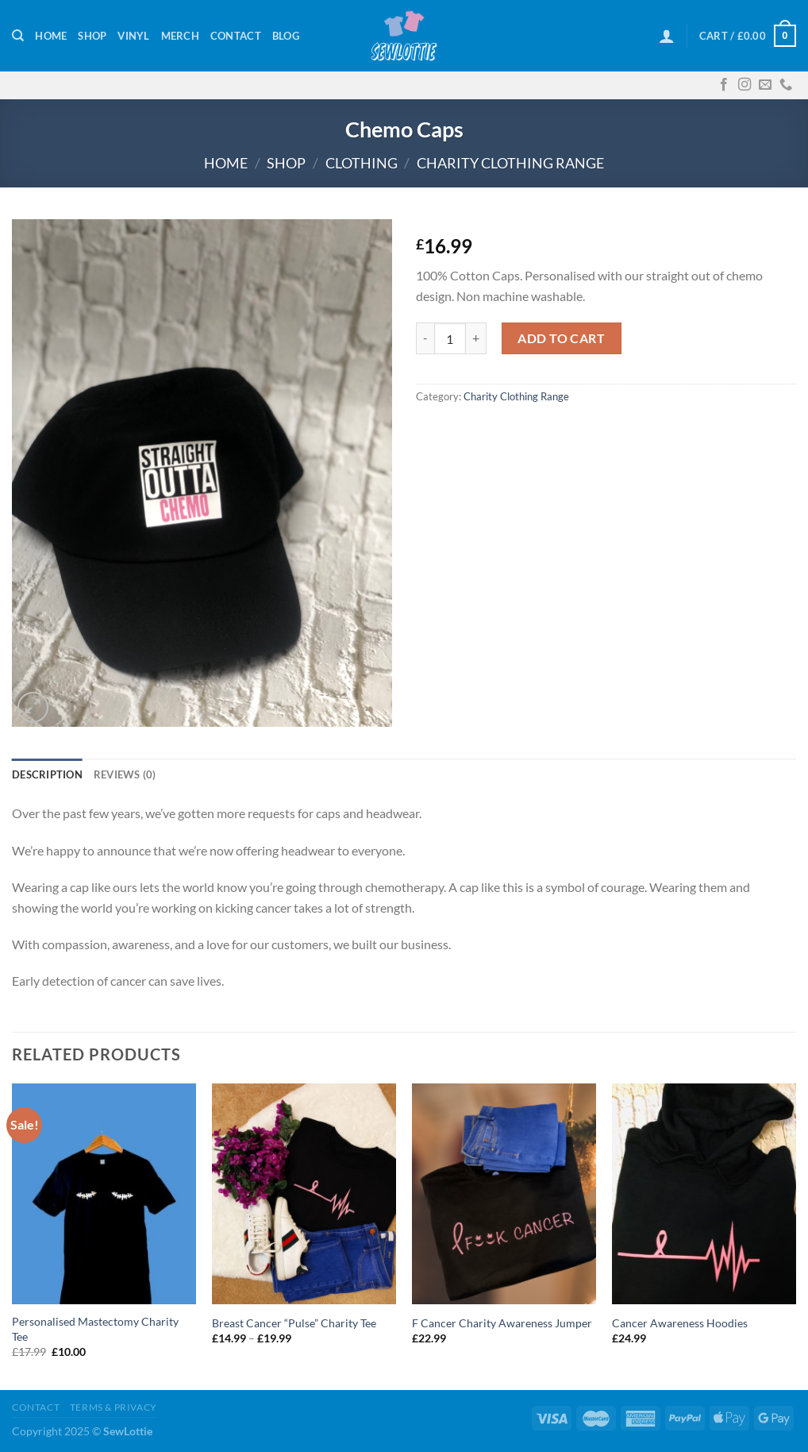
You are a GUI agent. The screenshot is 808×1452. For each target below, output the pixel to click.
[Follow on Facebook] (724, 85)
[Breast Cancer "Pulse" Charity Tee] (304, 1194)
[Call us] (785, 85)
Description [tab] (47, 774)
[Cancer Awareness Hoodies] (704, 1194)
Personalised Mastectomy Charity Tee (95, 1329)
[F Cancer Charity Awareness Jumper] (504, 1194)
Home (51, 35)
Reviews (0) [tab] (125, 774)
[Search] (18, 36)
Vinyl (133, 35)
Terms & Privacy (113, 1407)
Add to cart (561, 338)
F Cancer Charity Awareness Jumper (502, 1323)
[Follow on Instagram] (744, 85)
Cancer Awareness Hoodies (680, 1323)
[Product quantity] (450, 338)
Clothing (361, 163)
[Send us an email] (765, 85)
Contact (235, 35)
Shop (92, 35)
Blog (285, 35)
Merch (180, 35)
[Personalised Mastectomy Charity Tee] (104, 1194)
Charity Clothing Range (510, 163)
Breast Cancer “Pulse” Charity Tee (294, 1323)
